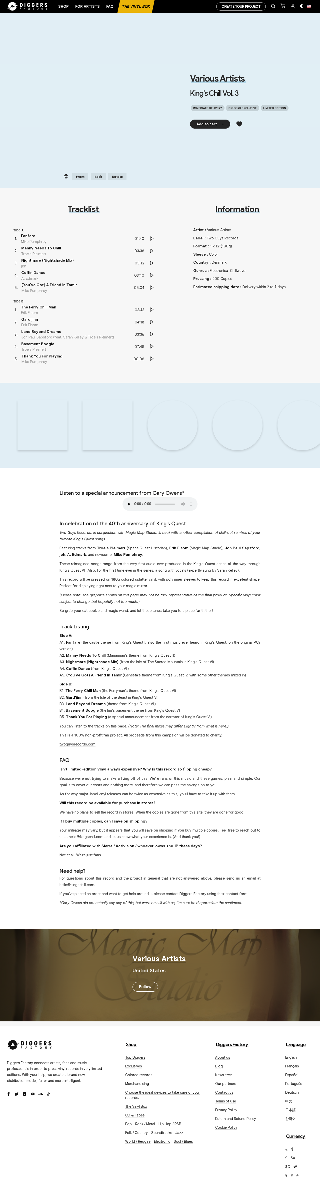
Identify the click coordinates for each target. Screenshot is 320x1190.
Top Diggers (135, 1057)
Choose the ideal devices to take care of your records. (162, 1095)
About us (222, 1057)
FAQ (110, 6)
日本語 (290, 1110)
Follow (145, 986)
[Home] (27, 6)
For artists (87, 6)
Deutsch (292, 1092)
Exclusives (133, 1066)
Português (293, 1083)
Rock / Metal (145, 1124)
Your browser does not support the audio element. (160, 504)
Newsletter (223, 1075)
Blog (219, 1066)
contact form (237, 894)
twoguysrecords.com (78, 744)
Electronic (162, 1141)
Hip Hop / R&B (169, 1124)
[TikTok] (48, 1094)
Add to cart (210, 124)
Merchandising (137, 1083)
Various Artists (217, 78)
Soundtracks (161, 1132)
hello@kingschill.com (86, 837)
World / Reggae (137, 1141)
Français (292, 1066)
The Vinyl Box (136, 6)
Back (98, 177)
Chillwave (237, 270)
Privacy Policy (226, 1110)
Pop (128, 1124)
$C (287, 1166)
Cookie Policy (226, 1127)
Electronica (219, 270)
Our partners (225, 1083)
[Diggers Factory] (29, 1043)
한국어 (290, 1118)
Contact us (224, 1092)
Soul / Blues (183, 1141)
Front (80, 177)
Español (291, 1075)
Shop (63, 6)
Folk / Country (136, 1132)
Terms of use (225, 1101)
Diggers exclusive (242, 108)
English (291, 1057)
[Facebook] (8, 1094)
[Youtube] (32, 1094)
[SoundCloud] (40, 1094)
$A (293, 1158)
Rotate (117, 177)
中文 (288, 1101)
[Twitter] (16, 1094)
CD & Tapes (134, 1115)
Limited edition (274, 108)
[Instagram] (24, 1094)
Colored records (138, 1075)
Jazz (179, 1132)
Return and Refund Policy (235, 1118)
